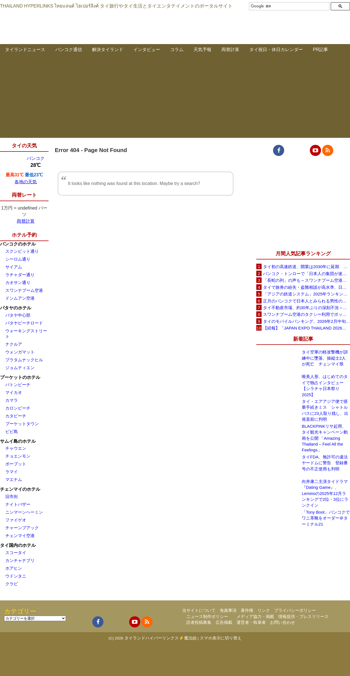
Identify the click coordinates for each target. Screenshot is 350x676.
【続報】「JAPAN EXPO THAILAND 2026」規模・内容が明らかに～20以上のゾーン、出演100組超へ (306, 328)
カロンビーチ (17, 408)
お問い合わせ (282, 622)
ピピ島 (11, 431)
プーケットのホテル (20, 377)
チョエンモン (17, 456)
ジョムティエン (20, 367)
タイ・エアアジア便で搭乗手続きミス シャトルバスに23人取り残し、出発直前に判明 (325, 410)
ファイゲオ (15, 520)
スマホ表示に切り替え (221, 638)
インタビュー (146, 49)
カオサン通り (17, 282)
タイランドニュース (25, 49)
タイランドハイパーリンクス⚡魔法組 (160, 638)
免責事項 (228, 610)
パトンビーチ (17, 384)
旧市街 (11, 496)
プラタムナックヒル (24, 359)
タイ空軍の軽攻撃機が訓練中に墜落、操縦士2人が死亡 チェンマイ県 (325, 358)
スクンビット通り (22, 251)
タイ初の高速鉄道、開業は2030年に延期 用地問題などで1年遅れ (306, 266)
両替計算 (230, 49)
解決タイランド (107, 49)
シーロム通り (17, 259)
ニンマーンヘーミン (24, 512)
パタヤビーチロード (24, 323)
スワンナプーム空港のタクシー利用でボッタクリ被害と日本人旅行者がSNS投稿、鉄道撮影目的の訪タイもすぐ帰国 (306, 314)
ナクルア (13, 344)
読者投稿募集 (198, 622)
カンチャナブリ (20, 560)
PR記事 (320, 49)
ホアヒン (13, 568)
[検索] (289, 6)
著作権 (247, 610)
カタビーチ (15, 415)
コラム (177, 49)
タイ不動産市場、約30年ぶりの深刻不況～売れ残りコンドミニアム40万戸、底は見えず (306, 307)
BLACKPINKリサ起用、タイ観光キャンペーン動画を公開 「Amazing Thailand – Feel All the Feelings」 (325, 438)
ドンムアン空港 (20, 298)
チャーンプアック (22, 527)
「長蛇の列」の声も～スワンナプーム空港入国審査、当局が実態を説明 (306, 280)
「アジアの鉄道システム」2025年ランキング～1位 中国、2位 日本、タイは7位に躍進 (306, 294)
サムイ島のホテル (18, 441)
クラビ (11, 583)
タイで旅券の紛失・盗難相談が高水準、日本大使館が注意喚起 (306, 287)
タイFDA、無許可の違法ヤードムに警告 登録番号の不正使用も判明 (325, 462)
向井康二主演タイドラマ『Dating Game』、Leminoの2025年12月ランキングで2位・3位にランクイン (325, 493)
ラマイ (11, 471)
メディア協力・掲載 (255, 616)
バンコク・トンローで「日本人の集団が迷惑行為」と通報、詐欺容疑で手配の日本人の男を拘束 (306, 273)
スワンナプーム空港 (24, 290)
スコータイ (15, 552)
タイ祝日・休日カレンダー (276, 49)
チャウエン (15, 448)
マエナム (13, 479)
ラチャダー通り (20, 274)
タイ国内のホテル (18, 545)
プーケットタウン (22, 423)
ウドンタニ (15, 576)
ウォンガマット (20, 352)
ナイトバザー (17, 504)
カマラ (11, 400)
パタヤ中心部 (17, 315)
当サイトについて (199, 610)
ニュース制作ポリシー (207, 616)
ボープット (15, 463)
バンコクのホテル (18, 244)
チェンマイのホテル (20, 489)
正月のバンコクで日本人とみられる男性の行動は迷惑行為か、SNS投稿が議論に (306, 301)
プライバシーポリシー (295, 610)
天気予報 (202, 49)
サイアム (13, 266)
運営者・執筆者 (251, 622)
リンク (263, 610)
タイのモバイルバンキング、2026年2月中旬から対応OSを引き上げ (306, 321)
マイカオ (13, 392)
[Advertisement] (175, 99)
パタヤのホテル (15, 307)
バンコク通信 (68, 49)
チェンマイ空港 (20, 535)
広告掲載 (224, 622)
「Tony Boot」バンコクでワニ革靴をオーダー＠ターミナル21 (326, 518)
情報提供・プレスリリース (303, 616)
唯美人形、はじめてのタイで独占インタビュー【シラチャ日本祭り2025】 (325, 385)
